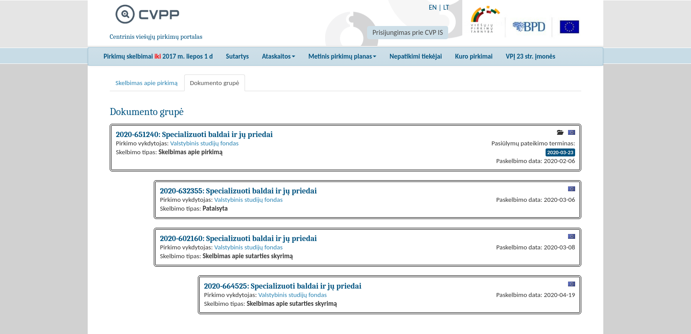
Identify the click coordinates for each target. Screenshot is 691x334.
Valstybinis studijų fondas (204, 143)
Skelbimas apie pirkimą (146, 83)
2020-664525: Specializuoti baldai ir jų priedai (282, 286)
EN (433, 7)
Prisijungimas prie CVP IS (407, 32)
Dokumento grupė (214, 83)
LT (446, 7)
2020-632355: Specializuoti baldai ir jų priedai (238, 190)
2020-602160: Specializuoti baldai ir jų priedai (238, 238)
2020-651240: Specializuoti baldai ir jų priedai (194, 134)
